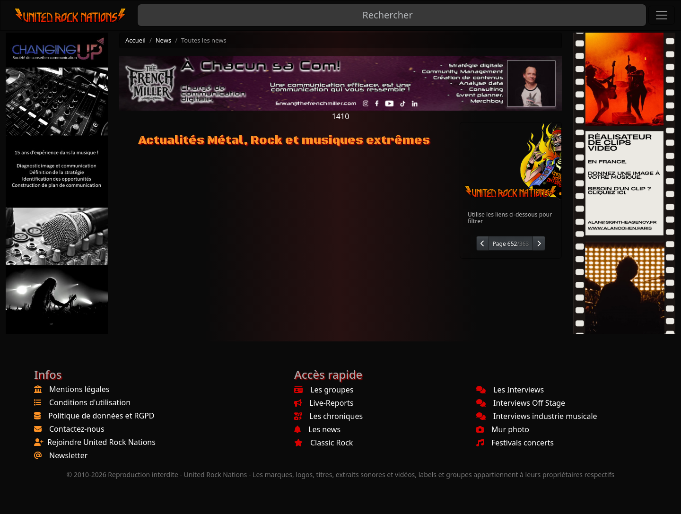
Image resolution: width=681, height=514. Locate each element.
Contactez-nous (77, 429)
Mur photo (502, 429)
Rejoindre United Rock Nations (101, 442)
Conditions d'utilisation (90, 402)
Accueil (135, 40)
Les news (317, 429)
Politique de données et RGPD (101, 415)
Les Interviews (510, 389)
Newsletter (68, 455)
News (163, 40)
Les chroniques (328, 416)
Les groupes (323, 389)
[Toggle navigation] (661, 15)
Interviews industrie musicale (536, 416)
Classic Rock (323, 442)
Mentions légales (79, 389)
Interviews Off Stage (520, 403)
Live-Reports (323, 403)
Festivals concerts (515, 442)
